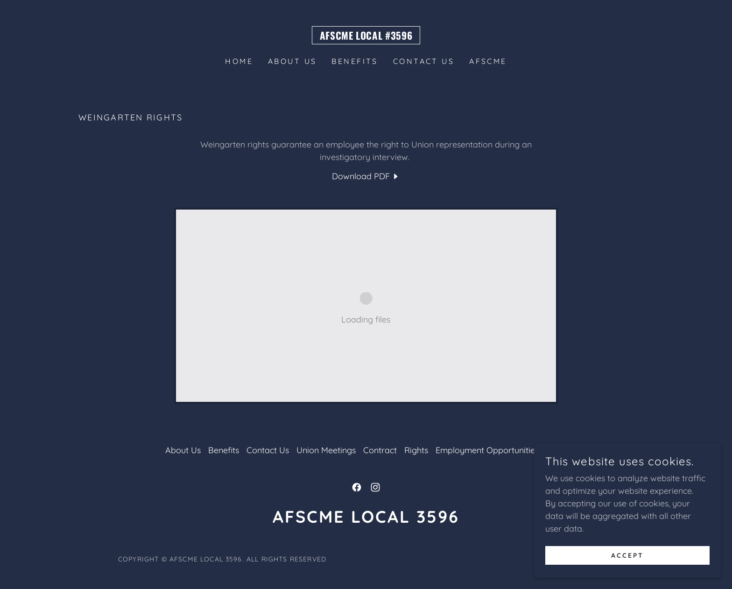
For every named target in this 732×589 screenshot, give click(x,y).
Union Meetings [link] (326, 450)
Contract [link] (380, 450)
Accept (627, 555)
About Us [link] (292, 61)
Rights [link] (416, 450)
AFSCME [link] (488, 61)
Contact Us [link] (423, 61)
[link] (366, 36)
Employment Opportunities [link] (487, 450)
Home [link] (239, 61)
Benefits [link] (354, 61)
